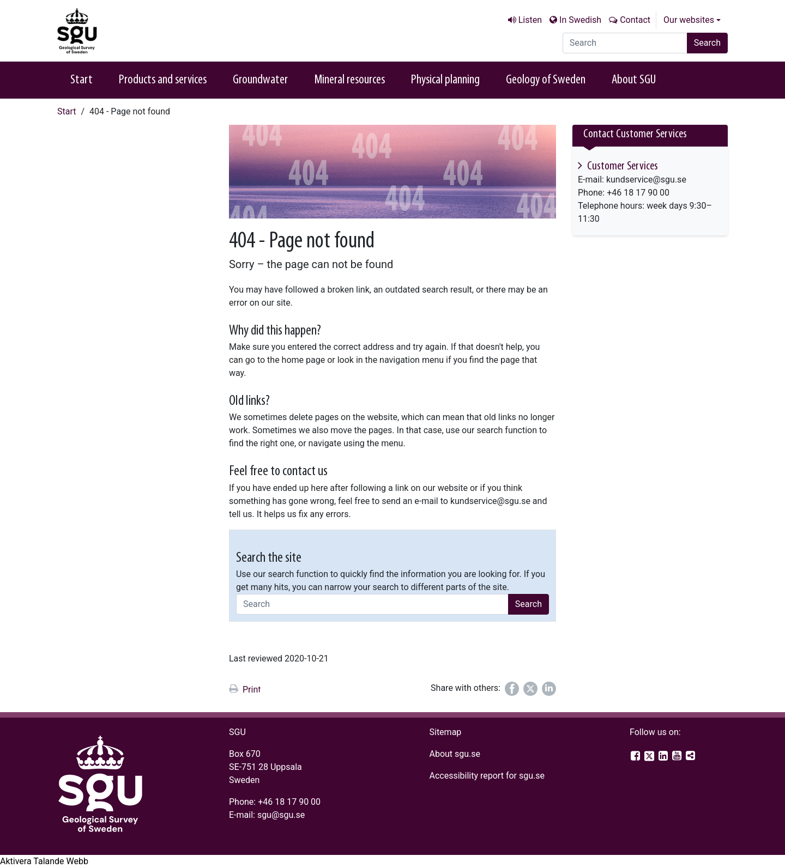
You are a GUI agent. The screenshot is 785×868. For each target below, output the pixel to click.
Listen (530, 20)
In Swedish (580, 20)
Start (81, 80)
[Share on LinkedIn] (549, 689)
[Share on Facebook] (512, 689)
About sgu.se (454, 754)
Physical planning (445, 80)
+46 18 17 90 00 (289, 802)
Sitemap (445, 732)
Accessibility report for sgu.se (487, 775)
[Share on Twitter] (530, 689)
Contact (635, 20)
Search (707, 43)
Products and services (163, 80)
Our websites (688, 20)
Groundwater (260, 80)
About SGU (634, 80)
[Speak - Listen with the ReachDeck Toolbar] (44, 861)
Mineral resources (349, 80)
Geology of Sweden (545, 80)
